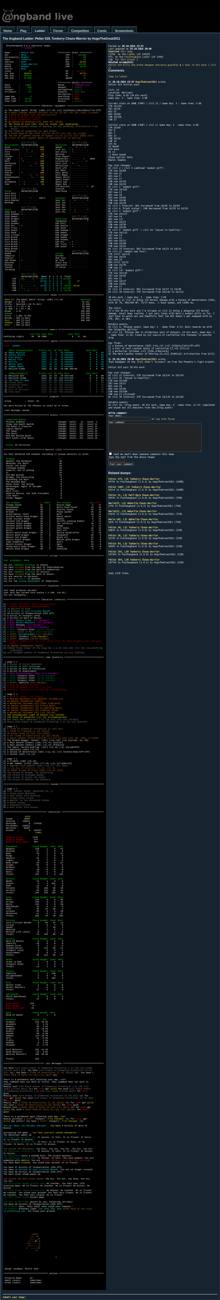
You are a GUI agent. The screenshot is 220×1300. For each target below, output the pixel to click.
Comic (102, 30)
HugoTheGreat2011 (146, 81)
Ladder (40, 30)
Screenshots (124, 30)
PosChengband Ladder (137, 56)
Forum (58, 30)
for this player (125, 59)
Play (23, 30)
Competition (80, 30)
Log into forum (165, 419)
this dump (120, 51)
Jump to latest (117, 76)
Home (7, 30)
